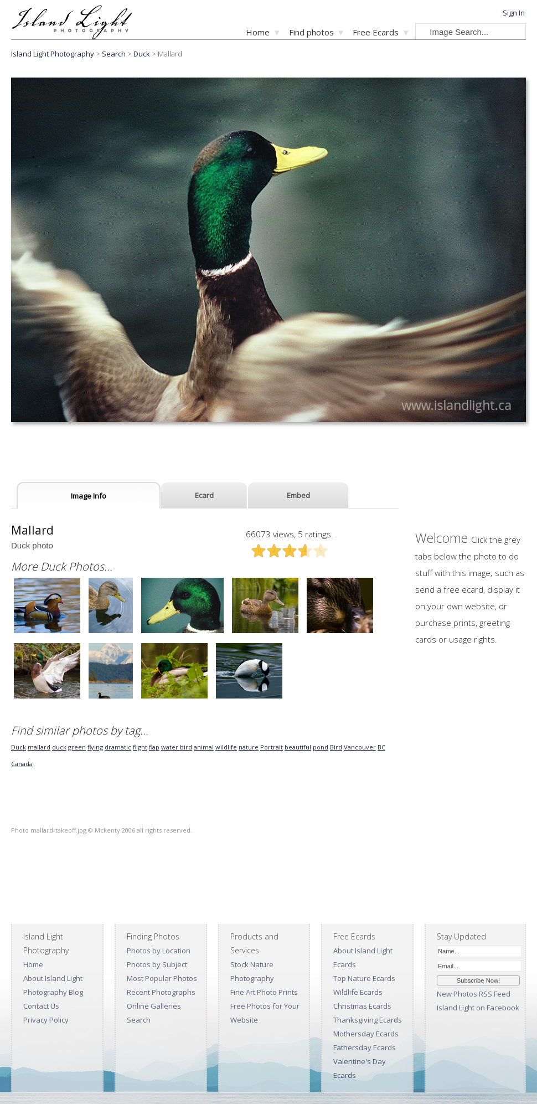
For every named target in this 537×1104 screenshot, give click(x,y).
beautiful (298, 747)
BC (381, 747)
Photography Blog (53, 992)
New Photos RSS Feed (473, 994)
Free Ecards (376, 32)
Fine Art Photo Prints (264, 992)
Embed (298, 495)
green (77, 747)
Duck (141, 54)
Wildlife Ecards (358, 992)
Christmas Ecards (362, 1006)
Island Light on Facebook (478, 1008)
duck (59, 747)
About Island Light (52, 978)
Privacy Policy (46, 1020)
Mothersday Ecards (366, 1034)
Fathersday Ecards (364, 1047)
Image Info (88, 496)
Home (258, 32)
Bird (336, 747)
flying (95, 747)
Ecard (204, 495)
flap (154, 747)
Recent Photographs (161, 992)
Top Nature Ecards (364, 978)
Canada (22, 763)
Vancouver (360, 747)
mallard (39, 747)
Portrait (271, 747)
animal (204, 747)
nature (249, 747)
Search (139, 1020)
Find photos (311, 32)
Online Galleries (154, 1006)
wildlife (226, 747)
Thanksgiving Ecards (367, 1020)
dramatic (118, 747)
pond (320, 747)
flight (140, 747)
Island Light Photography (52, 54)
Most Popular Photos (162, 978)
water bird (176, 747)
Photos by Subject (157, 964)
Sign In (514, 13)
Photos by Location (158, 951)
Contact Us (41, 1006)
